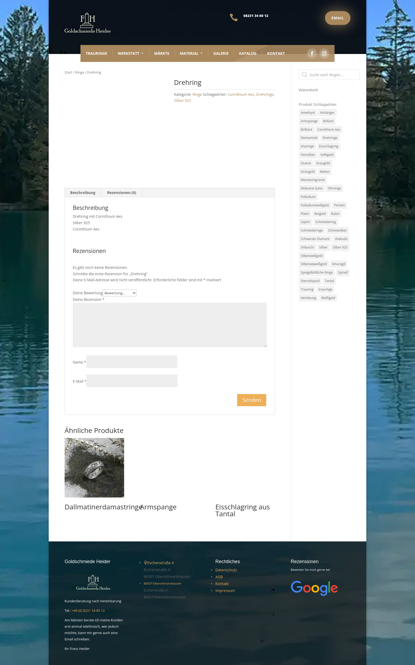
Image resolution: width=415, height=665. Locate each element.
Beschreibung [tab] (82, 167)
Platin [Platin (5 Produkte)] (305, 213)
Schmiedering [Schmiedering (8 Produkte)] (325, 222)
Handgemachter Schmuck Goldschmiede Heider (106, 643)
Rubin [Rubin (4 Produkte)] (335, 213)
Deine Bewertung (88, 267)
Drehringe (265, 94)
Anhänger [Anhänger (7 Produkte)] (327, 112)
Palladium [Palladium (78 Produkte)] (308, 196)
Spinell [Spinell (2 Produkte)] (343, 272)
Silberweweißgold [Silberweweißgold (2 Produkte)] (314, 264)
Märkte (161, 53)
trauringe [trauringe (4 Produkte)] (325, 289)
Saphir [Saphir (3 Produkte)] (305, 222)
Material (189, 53)
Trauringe (96, 53)
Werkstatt (128, 53)
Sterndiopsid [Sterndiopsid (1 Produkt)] (310, 281)
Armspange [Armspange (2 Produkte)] (309, 121)
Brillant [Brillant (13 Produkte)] (328, 121)
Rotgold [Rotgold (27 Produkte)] (320, 213)
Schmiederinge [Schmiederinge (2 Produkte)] (312, 230)
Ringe (79, 72)
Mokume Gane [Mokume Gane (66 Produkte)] (312, 188)
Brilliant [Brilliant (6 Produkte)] (306, 129)
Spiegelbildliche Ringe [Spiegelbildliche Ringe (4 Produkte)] (317, 272)
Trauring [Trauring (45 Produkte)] (307, 289)
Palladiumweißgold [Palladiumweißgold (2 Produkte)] (315, 205)
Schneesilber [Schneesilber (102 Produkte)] (337, 230)
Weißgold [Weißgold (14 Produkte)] (328, 298)
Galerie (220, 53)
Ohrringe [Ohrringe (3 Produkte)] (334, 188)
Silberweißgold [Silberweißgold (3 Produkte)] (312, 256)
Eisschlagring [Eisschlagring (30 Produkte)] (328, 146)
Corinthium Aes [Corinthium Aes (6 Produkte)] (328, 129)
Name (79, 336)
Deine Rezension (89, 274)
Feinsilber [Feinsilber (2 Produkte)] (308, 154)
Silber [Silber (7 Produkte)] (323, 247)
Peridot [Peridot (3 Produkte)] (339, 205)
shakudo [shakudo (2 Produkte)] (341, 239)
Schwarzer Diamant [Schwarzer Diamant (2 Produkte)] (315, 239)
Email (337, 17)
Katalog (247, 53)
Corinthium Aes (241, 94)
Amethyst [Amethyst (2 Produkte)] (308, 112)
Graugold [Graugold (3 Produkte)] (323, 163)
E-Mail (79, 355)
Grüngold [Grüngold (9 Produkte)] (308, 171)
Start (68, 72)
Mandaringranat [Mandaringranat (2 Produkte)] (313, 180)
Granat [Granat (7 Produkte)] (306, 163)
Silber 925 (182, 100)
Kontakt (276, 53)
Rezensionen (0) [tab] (121, 167)
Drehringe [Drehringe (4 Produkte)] (330, 137)
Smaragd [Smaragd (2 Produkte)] (338, 264)
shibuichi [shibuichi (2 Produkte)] (307, 247)
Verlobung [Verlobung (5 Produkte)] (308, 298)
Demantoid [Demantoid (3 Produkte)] (309, 137)
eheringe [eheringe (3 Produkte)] (307, 146)
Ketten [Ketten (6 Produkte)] (325, 171)
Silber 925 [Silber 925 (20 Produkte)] (340, 247)
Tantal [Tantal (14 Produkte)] (329, 281)
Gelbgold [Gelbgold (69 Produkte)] (326, 154)
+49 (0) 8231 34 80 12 (88, 585)
